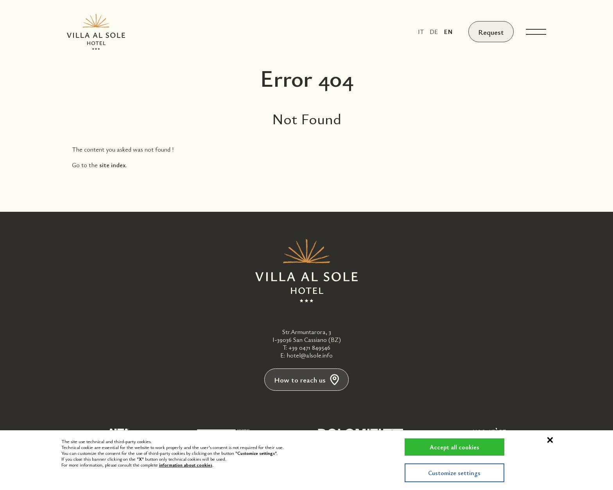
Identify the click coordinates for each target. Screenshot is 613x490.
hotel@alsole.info (310, 355)
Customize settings (449, 473)
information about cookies (185, 464)
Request (490, 31)
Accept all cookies (448, 447)
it (419, 31)
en (446, 31)
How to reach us (307, 380)
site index (112, 165)
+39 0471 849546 (309, 347)
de (432, 31)
